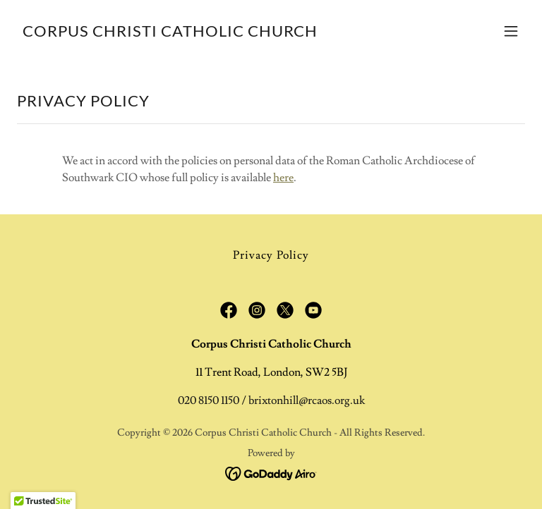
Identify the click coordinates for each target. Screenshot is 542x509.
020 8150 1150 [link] (208, 400)
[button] (511, 31)
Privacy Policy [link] (270, 255)
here (283, 178)
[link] (170, 33)
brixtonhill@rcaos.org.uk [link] (306, 400)
